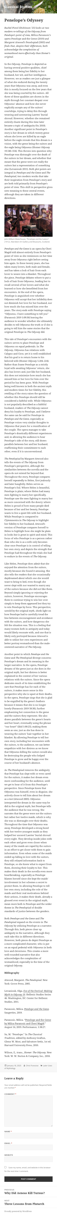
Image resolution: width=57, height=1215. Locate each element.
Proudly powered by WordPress (18, 1211)
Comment (10, 1094)
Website (8, 1155)
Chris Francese (32, 1065)
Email (8, 1143)
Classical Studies (18, 6)
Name (8, 1131)
